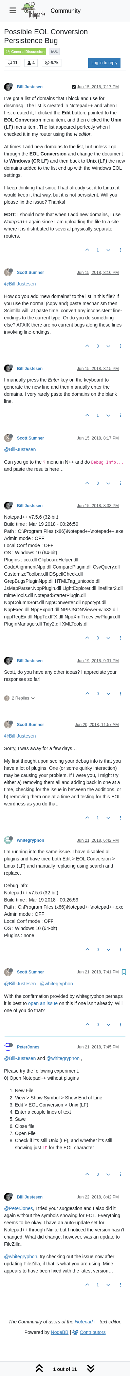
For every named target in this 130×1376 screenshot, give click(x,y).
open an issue (43, 1003)
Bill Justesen (30, 87)
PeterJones (28, 1047)
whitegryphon (30, 840)
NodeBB (60, 1332)
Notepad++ (86, 1321)
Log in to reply (104, 62)
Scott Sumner (30, 272)
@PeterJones (18, 1208)
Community (66, 10)
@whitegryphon (56, 983)
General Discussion (25, 52)
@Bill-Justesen (20, 283)
